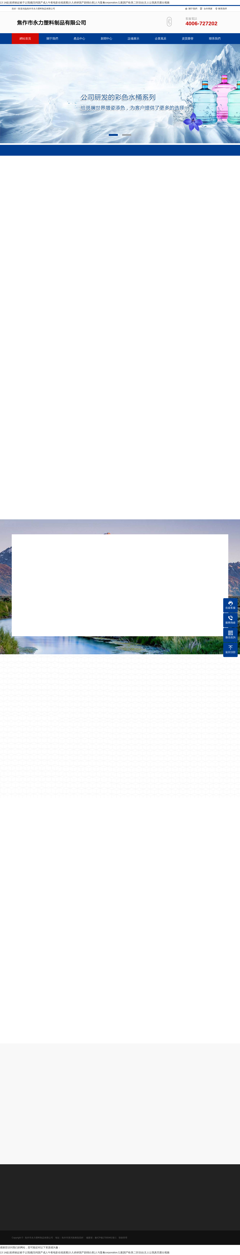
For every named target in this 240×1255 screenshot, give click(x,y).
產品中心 (79, 38)
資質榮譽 (187, 38)
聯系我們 (222, 8)
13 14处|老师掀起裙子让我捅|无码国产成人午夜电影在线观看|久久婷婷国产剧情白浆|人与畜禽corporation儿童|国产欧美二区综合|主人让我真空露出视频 (84, 2)
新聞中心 (106, 38)
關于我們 (193, 8)
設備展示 (133, 38)
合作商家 (208, 8)
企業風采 (160, 38)
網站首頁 (25, 38)
